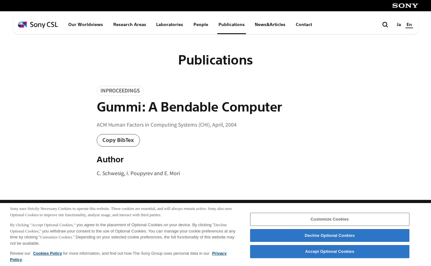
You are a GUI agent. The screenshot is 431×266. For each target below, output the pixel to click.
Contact (304, 24)
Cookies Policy (47, 256)
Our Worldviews (85, 24)
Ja (399, 24)
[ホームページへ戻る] (38, 25)
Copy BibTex (118, 140)
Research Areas (129, 24)
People (200, 24)
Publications (231, 24)
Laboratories (169, 24)
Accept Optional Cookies (329, 254)
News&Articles (270, 24)
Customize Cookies (329, 222)
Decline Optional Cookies (330, 238)
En (409, 24)
